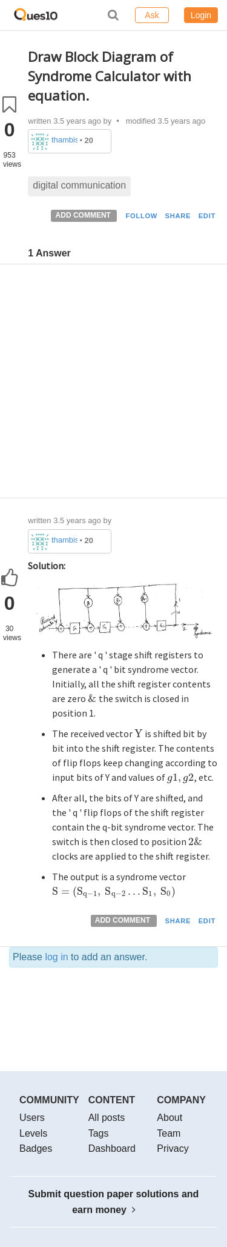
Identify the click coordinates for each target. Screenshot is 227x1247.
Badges (35, 1148)
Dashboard (112, 1148)
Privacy (172, 1148)
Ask (152, 15)
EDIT (207, 215)
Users (32, 1117)
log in (56, 957)
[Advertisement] (113, 384)
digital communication (79, 185)
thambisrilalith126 (64, 139)
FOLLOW (141, 215)
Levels (33, 1133)
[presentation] (92, 698)
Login (201, 15)
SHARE (178, 215)
